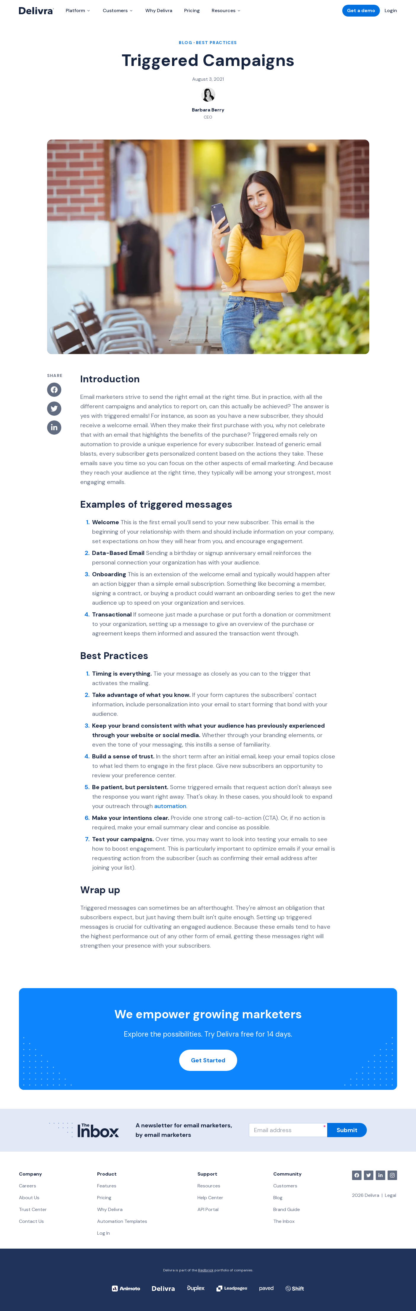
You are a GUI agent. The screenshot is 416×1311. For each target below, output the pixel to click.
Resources (208, 1186)
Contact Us (31, 1221)
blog (185, 42)
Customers (285, 1186)
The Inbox (284, 1221)
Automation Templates (122, 1221)
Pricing (192, 10)
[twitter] (368, 1175)
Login (391, 10)
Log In (103, 1233)
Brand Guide (286, 1209)
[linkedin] (380, 1175)
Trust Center (33, 1209)
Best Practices (216, 42)
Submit (347, 1130)
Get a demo (361, 10)
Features (106, 1186)
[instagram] (392, 1175)
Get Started (208, 1060)
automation (170, 806)
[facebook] (357, 1175)
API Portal (208, 1209)
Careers (27, 1186)
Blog (277, 1198)
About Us (29, 1198)
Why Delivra (158, 10)
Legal (390, 1195)
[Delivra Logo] (36, 10)
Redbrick (205, 1270)
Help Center (210, 1198)
